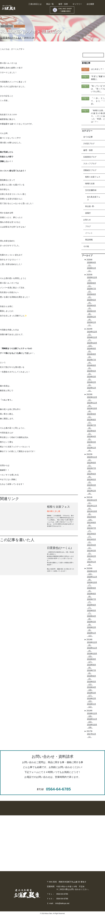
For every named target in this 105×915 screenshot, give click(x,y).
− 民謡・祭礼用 (24, 850)
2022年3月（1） (91, 486)
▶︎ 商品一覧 (64, 831)
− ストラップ (41, 864)
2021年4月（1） (91, 546)
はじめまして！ (97, 69)
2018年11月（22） (92, 720)
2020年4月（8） (91, 617)
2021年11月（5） (92, 507)
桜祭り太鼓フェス (92, 177)
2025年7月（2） (91, 290)
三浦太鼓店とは (35, 4)
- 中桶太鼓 (4, 840)
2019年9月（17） (91, 660)
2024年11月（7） (92, 338)
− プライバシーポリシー (92, 859)
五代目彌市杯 (90, 190)
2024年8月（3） (91, 355)
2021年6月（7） (91, 535)
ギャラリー (77, 4)
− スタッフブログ (89, 845)
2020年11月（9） (92, 578)
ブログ (88, 226)
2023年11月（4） (92, 404)
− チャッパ (40, 840)
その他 (86, 246)
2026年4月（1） (91, 263)
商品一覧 (50, 4)
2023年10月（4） (92, 409)
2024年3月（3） (91, 378)
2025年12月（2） (92, 278)
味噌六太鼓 (90, 184)
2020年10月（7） (92, 583)
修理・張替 (63, 4)
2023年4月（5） (91, 438)
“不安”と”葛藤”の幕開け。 (98, 77)
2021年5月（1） (91, 540)
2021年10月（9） (92, 512)
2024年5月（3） (91, 372)
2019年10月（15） (92, 655)
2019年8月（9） (91, 666)
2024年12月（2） (92, 333)
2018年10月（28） (92, 726)
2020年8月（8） (91, 595)
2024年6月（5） (91, 366)
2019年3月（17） (91, 694)
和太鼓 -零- (89, 206)
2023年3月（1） (91, 443)
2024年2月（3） (91, 383)
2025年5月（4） (91, 301)
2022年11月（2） (92, 458)
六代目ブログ (89, 144)
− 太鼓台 (40, 854)
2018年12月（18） (92, 714)
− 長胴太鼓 (22, 836)
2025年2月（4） (91, 318)
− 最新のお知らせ (89, 840)
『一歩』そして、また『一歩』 (98, 101)
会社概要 (90, 4)
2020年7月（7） (91, 600)
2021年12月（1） (92, 501)
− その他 (21, 854)
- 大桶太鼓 (4, 836)
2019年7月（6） (91, 671)
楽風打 (88, 213)
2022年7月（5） (91, 469)
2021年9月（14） (91, 518)
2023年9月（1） (91, 415)
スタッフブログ (89, 164)
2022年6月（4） (91, 475)
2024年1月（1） (91, 389)
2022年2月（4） (91, 492)
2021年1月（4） (91, 563)
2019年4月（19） (91, 688)
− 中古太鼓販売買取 (67, 845)
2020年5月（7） (91, 612)
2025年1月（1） (91, 323)
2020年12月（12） (92, 572)
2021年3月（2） (91, 552)
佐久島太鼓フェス (93, 198)
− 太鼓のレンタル (66, 840)
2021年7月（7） (91, 529)
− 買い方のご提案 (66, 850)
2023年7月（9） (91, 426)
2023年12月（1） (92, 398)
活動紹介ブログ (89, 170)
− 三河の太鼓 (23, 845)
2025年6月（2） (91, 295)
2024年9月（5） (91, 350)
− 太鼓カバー (41, 859)
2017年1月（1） (91, 735)
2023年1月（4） (91, 449)
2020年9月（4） (91, 589)
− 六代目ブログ (88, 850)
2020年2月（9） (91, 628)
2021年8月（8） (91, 524)
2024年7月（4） (91, 361)
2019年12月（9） (92, 643)
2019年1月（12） (91, 705)
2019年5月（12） (91, 683)
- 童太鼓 (3, 850)
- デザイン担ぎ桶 (7, 845)
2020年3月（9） (91, 623)
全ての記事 (88, 137)
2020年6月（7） (91, 606)
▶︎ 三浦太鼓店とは (89, 831)
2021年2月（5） (91, 557)
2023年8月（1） (91, 421)
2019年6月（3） (91, 677)
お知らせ (87, 220)
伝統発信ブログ (89, 157)
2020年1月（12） (91, 634)
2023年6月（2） (91, 432)
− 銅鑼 (39, 845)
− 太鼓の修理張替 (66, 836)
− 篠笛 (39, 836)
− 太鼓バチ (40, 850)
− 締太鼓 (21, 840)
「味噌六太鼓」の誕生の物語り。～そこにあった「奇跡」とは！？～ (98, 116)
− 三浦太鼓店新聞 (89, 854)
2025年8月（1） (91, 284)
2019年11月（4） (92, 649)
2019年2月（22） (91, 699)
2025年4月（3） (91, 307)
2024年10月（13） (92, 344)
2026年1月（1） (91, 269)
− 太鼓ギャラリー (89, 836)
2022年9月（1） (91, 464)
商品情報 (89, 240)
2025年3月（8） (91, 312)
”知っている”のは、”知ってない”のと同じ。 (98, 89)
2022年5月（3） (91, 481)
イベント (89, 233)
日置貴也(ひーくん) (10, 37)
